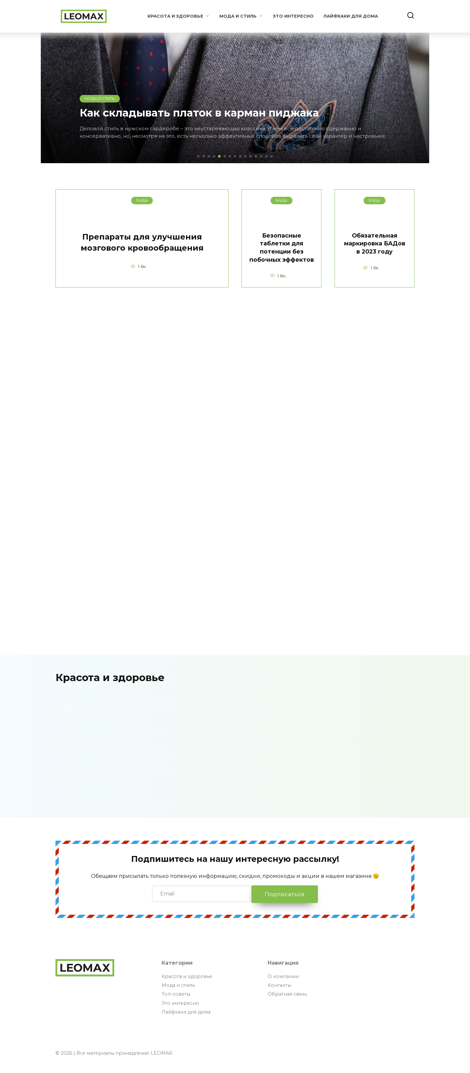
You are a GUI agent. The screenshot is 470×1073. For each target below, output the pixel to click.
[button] (198, 156)
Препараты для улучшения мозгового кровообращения (142, 242)
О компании (283, 976)
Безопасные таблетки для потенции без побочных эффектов (281, 247)
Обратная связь (287, 994)
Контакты (279, 985)
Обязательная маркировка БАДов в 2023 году (374, 243)
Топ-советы (176, 994)
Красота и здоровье (175, 16)
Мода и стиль (238, 16)
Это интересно (293, 16)
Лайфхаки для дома (350, 16)
